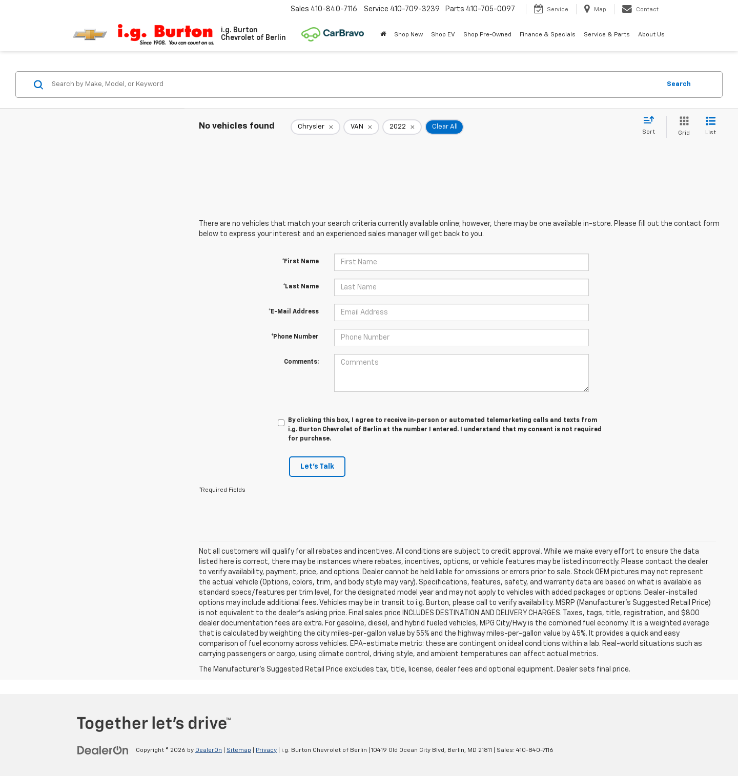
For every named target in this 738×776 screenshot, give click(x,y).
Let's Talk (317, 466)
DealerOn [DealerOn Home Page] (208, 750)
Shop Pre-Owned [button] (487, 35)
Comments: (301, 362)
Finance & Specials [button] (548, 35)
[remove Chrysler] (315, 127)
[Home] (383, 34)
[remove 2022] (402, 127)
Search (679, 84)
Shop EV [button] (443, 35)
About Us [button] (651, 35)
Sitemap (239, 750)
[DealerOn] (103, 749)
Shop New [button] (408, 35)
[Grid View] (682, 127)
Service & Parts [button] (607, 35)
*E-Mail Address (294, 312)
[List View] (711, 127)
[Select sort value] (651, 126)
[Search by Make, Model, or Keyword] (354, 84)
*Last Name (301, 287)
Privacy (266, 750)
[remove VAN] (361, 127)
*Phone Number (295, 337)
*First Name (300, 262)
